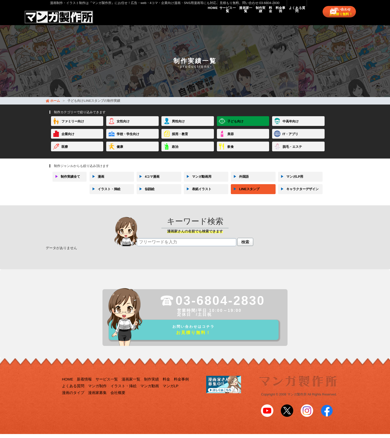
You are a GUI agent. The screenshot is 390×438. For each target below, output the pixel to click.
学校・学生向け (128, 139)
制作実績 (224, 18)
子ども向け (235, 126)
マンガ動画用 (197, 181)
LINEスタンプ (245, 194)
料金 (244, 18)
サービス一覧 (169, 18)
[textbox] (186, 247)
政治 (175, 151)
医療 (64, 151)
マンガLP (170, 393)
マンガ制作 (97, 393)
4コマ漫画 (148, 181)
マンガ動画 (149, 393)
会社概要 (117, 400)
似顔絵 (145, 194)
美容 (230, 139)
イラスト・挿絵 (105, 194)
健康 (120, 151)
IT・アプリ (290, 139)
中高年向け (291, 126)
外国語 (240, 181)
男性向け (178, 126)
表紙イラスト (197, 194)
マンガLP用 (290, 181)
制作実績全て (66, 181)
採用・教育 (180, 139)
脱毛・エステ (292, 151)
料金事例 (264, 18)
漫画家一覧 (199, 18)
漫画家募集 (97, 400)
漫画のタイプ (73, 400)
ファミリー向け (72, 126)
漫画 (97, 181)
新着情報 (84, 386)
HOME (144, 18)
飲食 (230, 151)
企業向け (67, 139)
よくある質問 (291, 18)
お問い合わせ (344, 18)
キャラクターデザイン (298, 194)
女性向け (123, 126)
